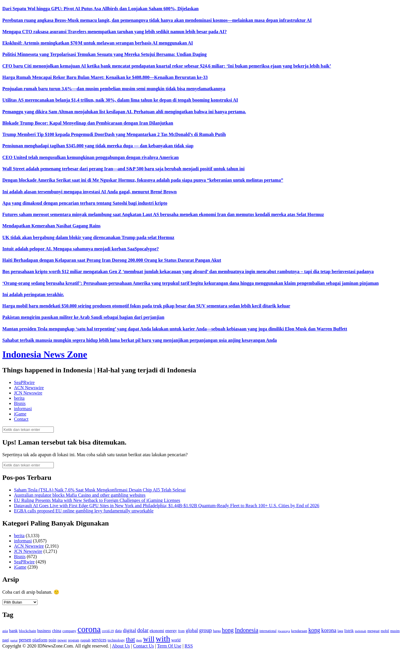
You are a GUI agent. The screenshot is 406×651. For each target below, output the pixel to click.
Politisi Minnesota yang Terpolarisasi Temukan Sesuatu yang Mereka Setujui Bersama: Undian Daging (104, 54)
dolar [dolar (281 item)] (143, 630)
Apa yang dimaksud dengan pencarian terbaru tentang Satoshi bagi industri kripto (84, 203)
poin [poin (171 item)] (52, 640)
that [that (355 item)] (130, 639)
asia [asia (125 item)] (5, 631)
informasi (23, 408)
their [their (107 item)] (139, 640)
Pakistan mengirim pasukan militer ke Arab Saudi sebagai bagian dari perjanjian (83, 317)
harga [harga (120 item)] (216, 631)
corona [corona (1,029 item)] (89, 629)
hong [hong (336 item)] (228, 630)
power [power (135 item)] (62, 640)
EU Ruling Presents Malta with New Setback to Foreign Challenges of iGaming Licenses (97, 500)
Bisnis (20, 403)
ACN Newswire (29, 387)
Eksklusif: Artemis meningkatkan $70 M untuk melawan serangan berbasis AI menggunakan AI (97, 42)
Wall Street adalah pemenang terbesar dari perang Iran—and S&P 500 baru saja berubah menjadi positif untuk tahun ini (123, 168)
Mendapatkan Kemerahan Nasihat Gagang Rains (51, 225)
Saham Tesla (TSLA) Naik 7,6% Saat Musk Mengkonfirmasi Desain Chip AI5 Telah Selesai (100, 489)
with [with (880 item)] (163, 638)
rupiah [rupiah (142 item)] (85, 640)
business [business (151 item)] (44, 631)
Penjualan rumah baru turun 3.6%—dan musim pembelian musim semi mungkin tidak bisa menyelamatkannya (113, 88)
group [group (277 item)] (205, 630)
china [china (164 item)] (56, 630)
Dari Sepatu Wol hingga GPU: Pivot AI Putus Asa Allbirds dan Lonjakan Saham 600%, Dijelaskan (100, 8)
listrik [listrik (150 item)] (349, 631)
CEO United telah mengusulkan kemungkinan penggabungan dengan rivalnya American (90, 157)
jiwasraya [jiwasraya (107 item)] (284, 631)
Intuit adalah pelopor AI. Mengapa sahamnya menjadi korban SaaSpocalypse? (80, 248)
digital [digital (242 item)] (129, 630)
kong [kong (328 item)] (314, 630)
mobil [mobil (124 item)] (385, 631)
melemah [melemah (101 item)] (360, 631)
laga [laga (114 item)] (340, 631)
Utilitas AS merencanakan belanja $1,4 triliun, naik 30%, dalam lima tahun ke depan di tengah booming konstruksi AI (120, 100)
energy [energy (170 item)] (171, 630)
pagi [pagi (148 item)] (5, 640)
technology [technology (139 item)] (116, 640)
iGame (20, 413)
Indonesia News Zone (44, 354)
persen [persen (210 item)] (25, 640)
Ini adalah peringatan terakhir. (33, 294)
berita (19, 398)
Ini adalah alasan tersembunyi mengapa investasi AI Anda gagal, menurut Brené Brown (89, 191)
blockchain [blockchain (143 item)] (27, 631)
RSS (189, 645)
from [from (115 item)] (181, 631)
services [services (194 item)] (99, 639)
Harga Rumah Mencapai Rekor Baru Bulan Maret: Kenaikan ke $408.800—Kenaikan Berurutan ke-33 (105, 77)
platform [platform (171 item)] (40, 640)
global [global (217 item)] (192, 630)
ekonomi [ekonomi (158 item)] (157, 630)
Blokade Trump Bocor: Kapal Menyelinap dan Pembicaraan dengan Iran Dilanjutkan (87, 123)
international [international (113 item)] (268, 631)
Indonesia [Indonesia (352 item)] (246, 630)
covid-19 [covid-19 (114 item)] (108, 631)
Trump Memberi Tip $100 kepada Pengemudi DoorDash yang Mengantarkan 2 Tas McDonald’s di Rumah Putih (114, 134)
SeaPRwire (24, 382)
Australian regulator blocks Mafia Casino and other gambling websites (79, 495)
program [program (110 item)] (73, 640)
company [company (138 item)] (69, 631)
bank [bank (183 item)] (13, 630)
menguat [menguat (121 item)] (373, 631)
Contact (21, 419)
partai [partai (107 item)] (14, 640)
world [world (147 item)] (176, 640)
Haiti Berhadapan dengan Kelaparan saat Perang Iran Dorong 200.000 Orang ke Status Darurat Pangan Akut (111, 260)
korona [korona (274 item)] (328, 630)
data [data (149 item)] (118, 631)
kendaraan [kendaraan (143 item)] (299, 631)
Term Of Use (169, 645)
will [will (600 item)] (148, 639)
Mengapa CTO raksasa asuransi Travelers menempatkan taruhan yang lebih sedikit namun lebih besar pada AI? (114, 31)
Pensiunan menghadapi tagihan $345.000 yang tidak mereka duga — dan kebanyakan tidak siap (97, 145)
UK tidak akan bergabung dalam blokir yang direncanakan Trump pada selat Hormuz (88, 237)
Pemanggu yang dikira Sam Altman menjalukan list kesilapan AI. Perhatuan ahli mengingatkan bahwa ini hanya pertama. (124, 111)
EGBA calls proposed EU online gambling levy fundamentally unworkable (84, 510)
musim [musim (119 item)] (395, 631)
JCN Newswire (28, 392)
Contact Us (143, 645)
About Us (121, 645)
